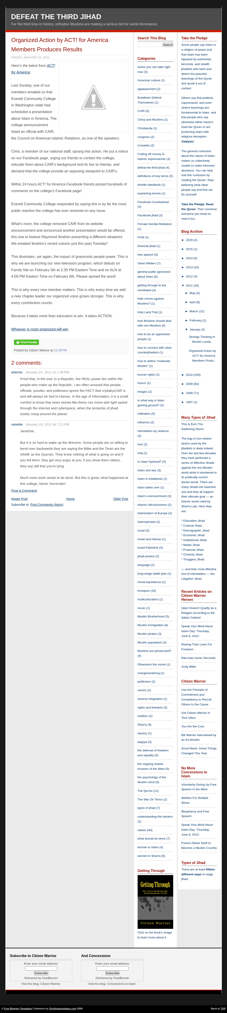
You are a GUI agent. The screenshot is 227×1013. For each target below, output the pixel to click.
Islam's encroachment (152, 496)
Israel (141, 530)
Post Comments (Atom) (46, 504)
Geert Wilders (147, 263)
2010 (190, 374)
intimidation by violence (153, 431)
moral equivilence (149, 582)
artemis (17, 372)
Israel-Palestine (148, 547)
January (195, 329)
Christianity (145, 128)
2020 (190, 240)
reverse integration (150, 699)
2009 (190, 384)
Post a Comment (24, 490)
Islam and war (147, 470)
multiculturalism (148, 599)
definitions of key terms (153, 176)
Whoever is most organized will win (39, 329)
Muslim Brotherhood (151, 616)
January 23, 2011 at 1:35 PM (47, 372)
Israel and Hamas (149, 539)
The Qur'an (145, 790)
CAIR (141, 111)
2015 (190, 249)
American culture (149, 80)
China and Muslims (150, 119)
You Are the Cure (192, 726)
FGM (141, 237)
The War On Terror (150, 799)
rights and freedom (150, 707)
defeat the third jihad (151, 167)
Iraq (140, 453)
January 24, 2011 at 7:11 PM (47, 424)
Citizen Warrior (50, 983)
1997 (190, 402)
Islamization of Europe (153, 513)
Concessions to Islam (121, 983)
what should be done (151, 838)
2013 (190, 267)
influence (144, 422)
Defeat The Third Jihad (56, 17)
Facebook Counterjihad (153, 202)
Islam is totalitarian (150, 478)
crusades (144, 145)
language (144, 565)
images (142, 391)
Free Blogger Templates (18, 1008)
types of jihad (146, 808)
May (193, 293)
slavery (142, 733)
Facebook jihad (148, 215)
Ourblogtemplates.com (62, 1008)
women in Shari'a (149, 856)
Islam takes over (149, 487)
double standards (149, 184)
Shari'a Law (189, 506)
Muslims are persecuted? (154, 651)
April (192, 302)
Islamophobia (147, 521)
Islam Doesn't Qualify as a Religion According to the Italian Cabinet (198, 612)
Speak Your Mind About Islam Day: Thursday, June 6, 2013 (197, 631)
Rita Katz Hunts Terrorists (198, 658)
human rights (146, 374)
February (196, 320)
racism (142, 690)
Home (70, 499)
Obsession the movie (152, 664)
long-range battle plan (152, 573)
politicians (144, 681)
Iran (140, 444)
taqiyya (142, 742)
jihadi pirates (146, 556)
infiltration (144, 413)
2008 (190, 393)
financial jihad (147, 246)
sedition (143, 716)
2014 (190, 258)
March (194, 311)
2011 (190, 285)
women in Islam (148, 847)
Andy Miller (188, 666)
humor (142, 383)
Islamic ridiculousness (152, 504)
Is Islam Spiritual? (149, 461)
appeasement (147, 89)
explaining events (149, 193)
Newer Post (19, 499)
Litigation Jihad (191, 578)
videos (142, 830)
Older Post (120, 499)
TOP (223, 1008)
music (142, 608)
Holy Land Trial (148, 312)
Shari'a (142, 724)
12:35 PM (60, 350)
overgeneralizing (149, 673)
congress (144, 137)
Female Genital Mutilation (155, 224)
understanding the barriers (155, 816)
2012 (190, 276)
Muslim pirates (147, 633)
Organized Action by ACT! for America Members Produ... (202, 355)
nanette (17, 424)
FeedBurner (50, 978)
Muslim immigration (151, 625)
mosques (144, 590)
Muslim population (150, 642)
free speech (145, 254)
